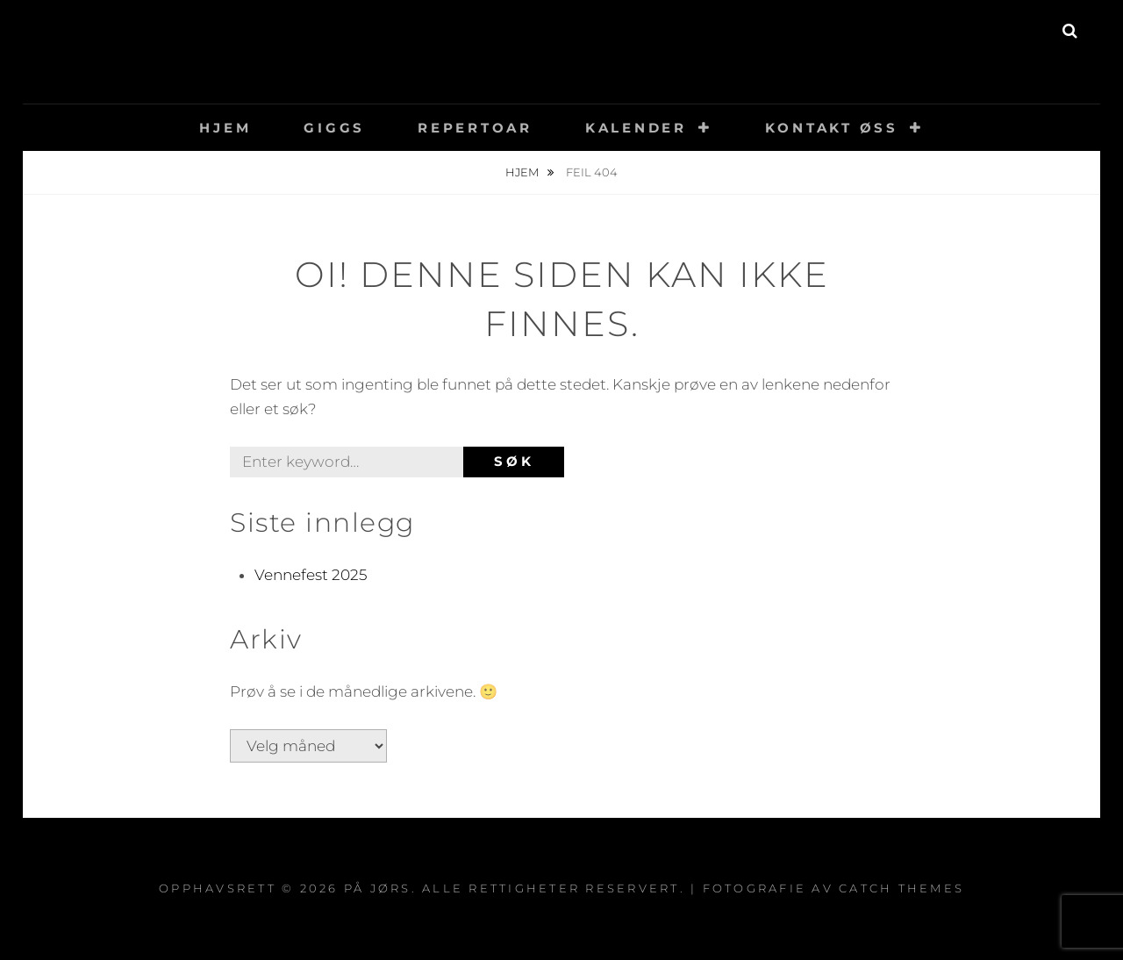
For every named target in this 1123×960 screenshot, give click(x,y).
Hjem (225, 127)
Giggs (334, 127)
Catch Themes (901, 888)
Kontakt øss (831, 127)
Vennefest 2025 (310, 575)
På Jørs (562, 39)
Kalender (636, 127)
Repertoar (475, 127)
